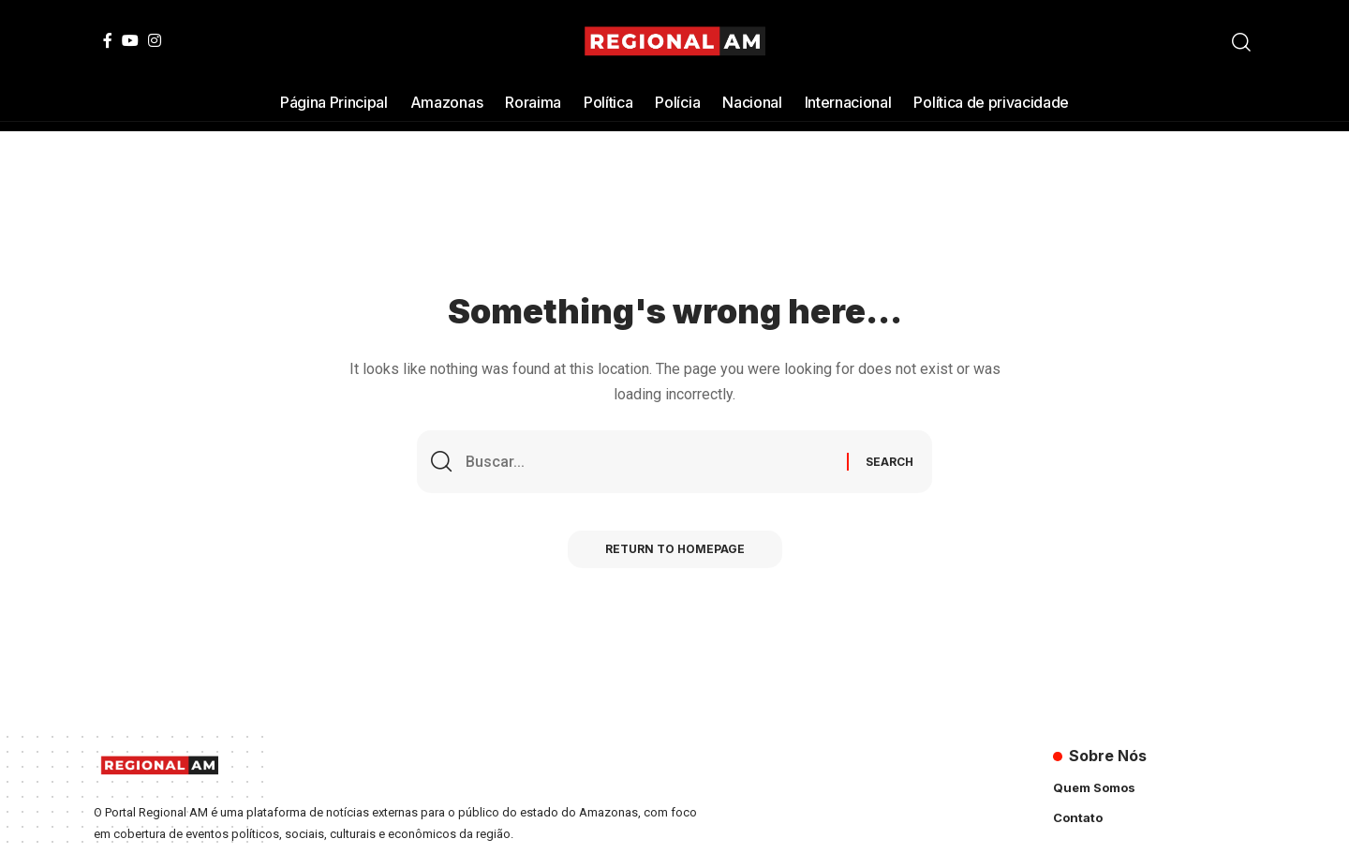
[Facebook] (107, 40)
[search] (1241, 42)
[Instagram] (154, 40)
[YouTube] (130, 40)
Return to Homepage (675, 549)
